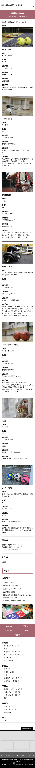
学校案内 (5, 643)
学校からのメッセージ (11, 646)
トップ (4, 22)
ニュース (5, 720)
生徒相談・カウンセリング (13, 678)
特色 (5, 649)
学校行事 (7, 669)
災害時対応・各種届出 (11, 681)
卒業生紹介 (7, 712)
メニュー (32, 6)
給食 (5, 675)
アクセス (5, 717)
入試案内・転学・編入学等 (13, 689)
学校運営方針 (8, 661)
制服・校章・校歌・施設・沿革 (14, 655)
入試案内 (5, 686)
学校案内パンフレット (11, 658)
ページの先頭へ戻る (27, 728)
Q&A (5, 698)
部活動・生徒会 (9, 672)
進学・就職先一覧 (10, 709)
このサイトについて (9, 755)
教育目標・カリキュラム (12, 652)
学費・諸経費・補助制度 (12, 695)
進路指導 (5, 703)
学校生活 (11, 22)
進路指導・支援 (9, 706)
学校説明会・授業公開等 (12, 692)
